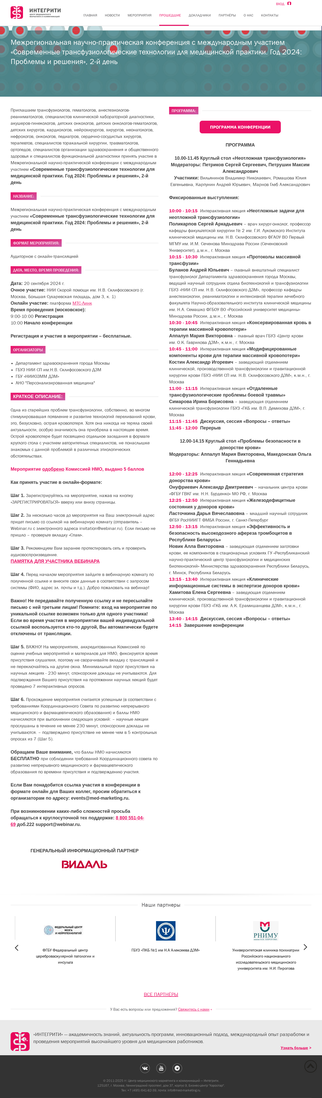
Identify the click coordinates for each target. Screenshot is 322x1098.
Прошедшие (170, 15)
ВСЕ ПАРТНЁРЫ (161, 994)
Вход (283, 4)
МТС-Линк (82, 303)
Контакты (269, 15)
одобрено (53, 469)
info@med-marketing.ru (184, 1090)
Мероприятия (139, 15)
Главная (90, 15)
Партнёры (227, 15)
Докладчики (200, 15)
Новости (112, 15)
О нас (248, 15)
